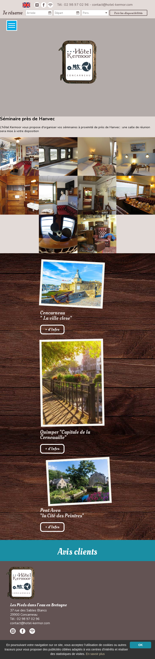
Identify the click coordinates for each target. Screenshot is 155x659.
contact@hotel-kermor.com (112, 4)
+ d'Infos (52, 329)
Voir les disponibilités (128, 13)
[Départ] (67, 13)
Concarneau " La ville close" (56, 315)
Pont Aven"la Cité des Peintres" (62, 513)
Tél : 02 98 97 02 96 (73, 4)
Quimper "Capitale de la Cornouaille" (65, 434)
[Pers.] (95, 13)
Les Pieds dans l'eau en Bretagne (38, 605)
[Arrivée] (39, 13)
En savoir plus (95, 654)
